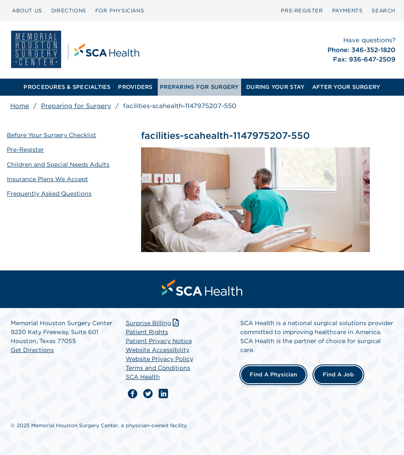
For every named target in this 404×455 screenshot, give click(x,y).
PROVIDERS (135, 87)
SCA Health (143, 376)
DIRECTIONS (68, 10)
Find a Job (338, 374)
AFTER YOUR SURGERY (346, 87)
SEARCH (383, 10)
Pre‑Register (302, 10)
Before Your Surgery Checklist (51, 135)
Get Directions (32, 349)
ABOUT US (27, 10)
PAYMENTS (347, 10)
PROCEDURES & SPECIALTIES (67, 87)
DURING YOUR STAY (275, 87)
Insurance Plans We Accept (47, 179)
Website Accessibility (157, 349)
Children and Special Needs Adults (58, 164)
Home (19, 106)
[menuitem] (27, 10)
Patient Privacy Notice (159, 341)
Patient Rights (147, 332)
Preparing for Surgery (76, 106)
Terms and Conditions (158, 367)
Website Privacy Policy (159, 358)
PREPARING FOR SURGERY (199, 87)
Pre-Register (25, 149)
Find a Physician (273, 374)
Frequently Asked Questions (49, 193)
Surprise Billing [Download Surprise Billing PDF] (153, 323)
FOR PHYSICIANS (119, 10)
